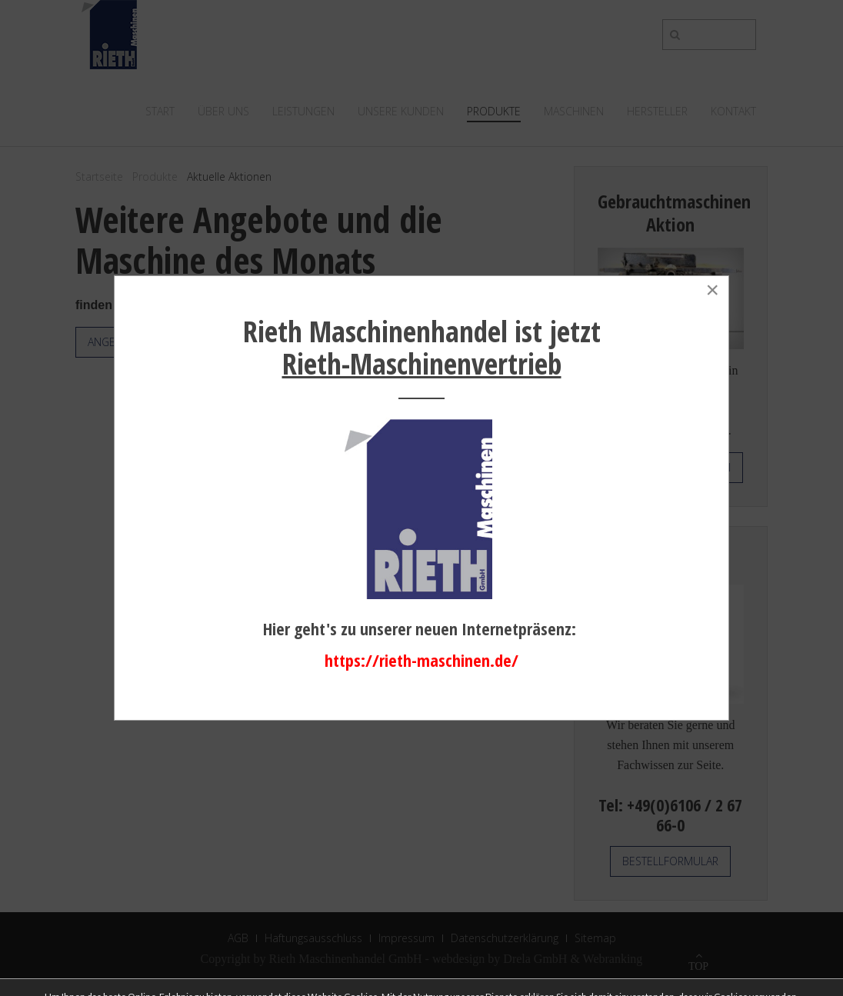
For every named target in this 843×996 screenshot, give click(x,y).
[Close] (712, 290)
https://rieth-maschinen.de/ (421, 659)
